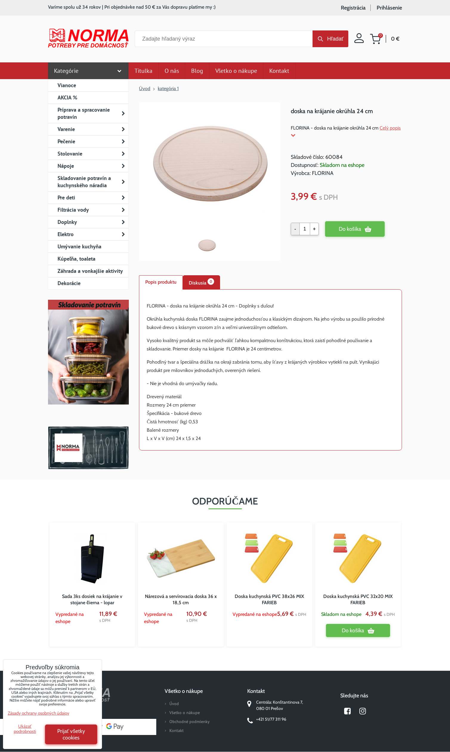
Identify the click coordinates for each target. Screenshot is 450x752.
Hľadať (335, 39)
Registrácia (353, 7)
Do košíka (350, 229)
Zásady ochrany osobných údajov (38, 713)
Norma (88, 448)
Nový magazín (88, 361)
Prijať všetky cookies (71, 734)
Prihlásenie (389, 7)
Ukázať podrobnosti (25, 729)
